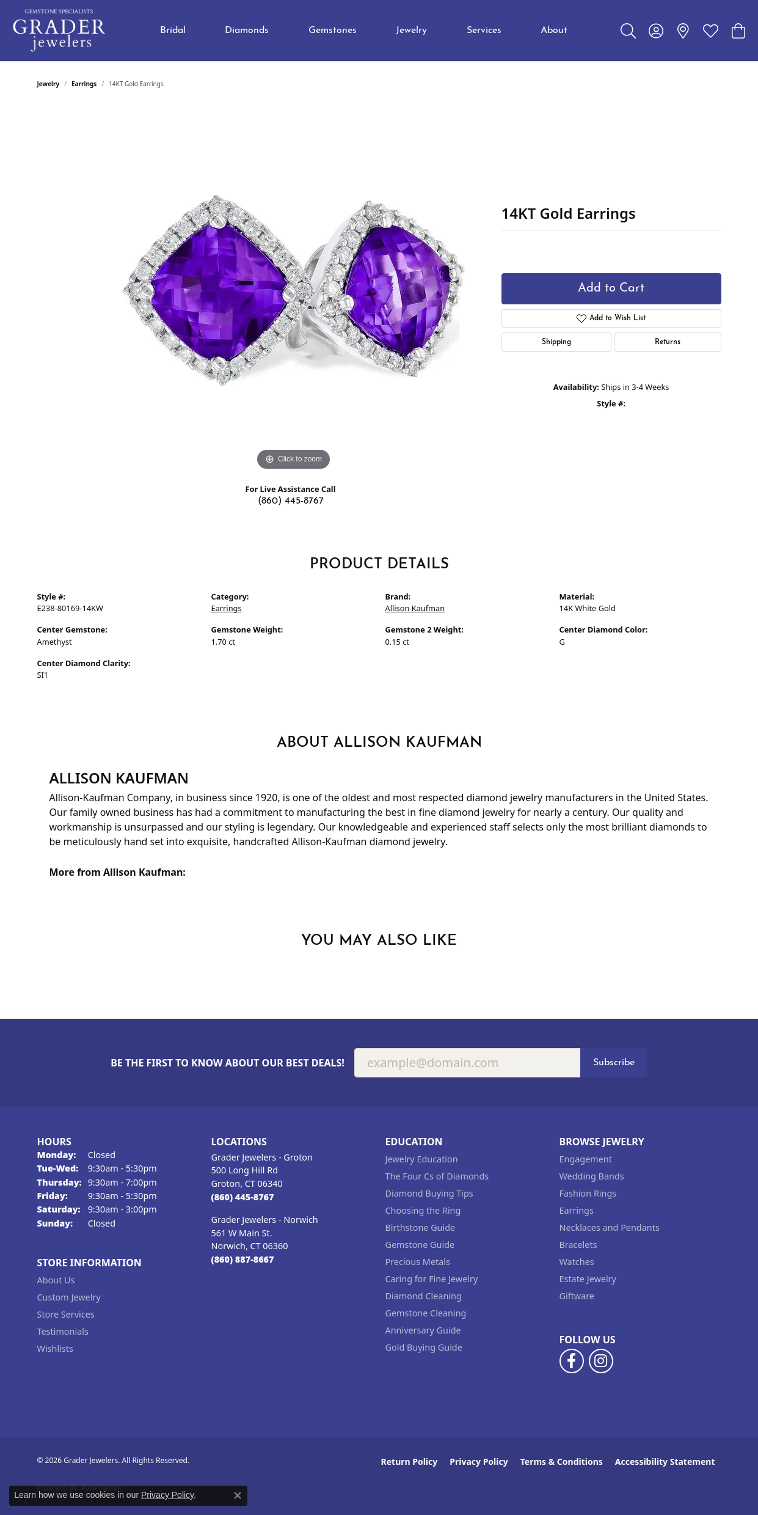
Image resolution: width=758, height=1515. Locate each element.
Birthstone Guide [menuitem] (420, 1227)
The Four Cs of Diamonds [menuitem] (437, 1176)
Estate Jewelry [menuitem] (587, 1279)
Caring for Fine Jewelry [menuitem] (431, 1279)
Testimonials (63, 1331)
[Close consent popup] (237, 1495)
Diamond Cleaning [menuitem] (423, 1296)
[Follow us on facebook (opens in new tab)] (571, 1361)
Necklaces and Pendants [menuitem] (609, 1227)
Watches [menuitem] (576, 1261)
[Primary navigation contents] (363, 30)
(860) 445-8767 (291, 501)
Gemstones (332, 30)
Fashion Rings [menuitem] (588, 1193)
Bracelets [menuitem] (578, 1244)
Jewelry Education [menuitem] (421, 1159)
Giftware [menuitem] (577, 1296)
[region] (294, 290)
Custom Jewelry (69, 1297)
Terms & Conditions (561, 1461)
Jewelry (411, 30)
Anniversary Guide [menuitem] (423, 1330)
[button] (628, 30)
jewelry (48, 83)
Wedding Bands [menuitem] (591, 1176)
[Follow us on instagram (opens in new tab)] (601, 1361)
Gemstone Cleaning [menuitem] (426, 1313)
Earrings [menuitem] (576, 1210)
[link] (683, 30)
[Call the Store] (242, 1197)
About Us (56, 1280)
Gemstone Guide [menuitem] (420, 1244)
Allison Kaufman (415, 608)
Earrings (84, 83)
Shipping (556, 342)
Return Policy (409, 1461)
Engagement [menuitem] (585, 1159)
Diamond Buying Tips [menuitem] (429, 1193)
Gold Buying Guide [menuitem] (423, 1347)
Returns (667, 342)
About (554, 30)
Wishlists (55, 1348)
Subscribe (614, 1063)
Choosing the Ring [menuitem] (423, 1210)
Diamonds (247, 30)
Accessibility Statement (665, 1461)
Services (484, 30)
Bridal (173, 30)
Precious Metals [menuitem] (417, 1261)
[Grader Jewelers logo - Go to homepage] (59, 30)
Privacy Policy (479, 1461)
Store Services (66, 1314)
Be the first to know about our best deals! (227, 1063)
